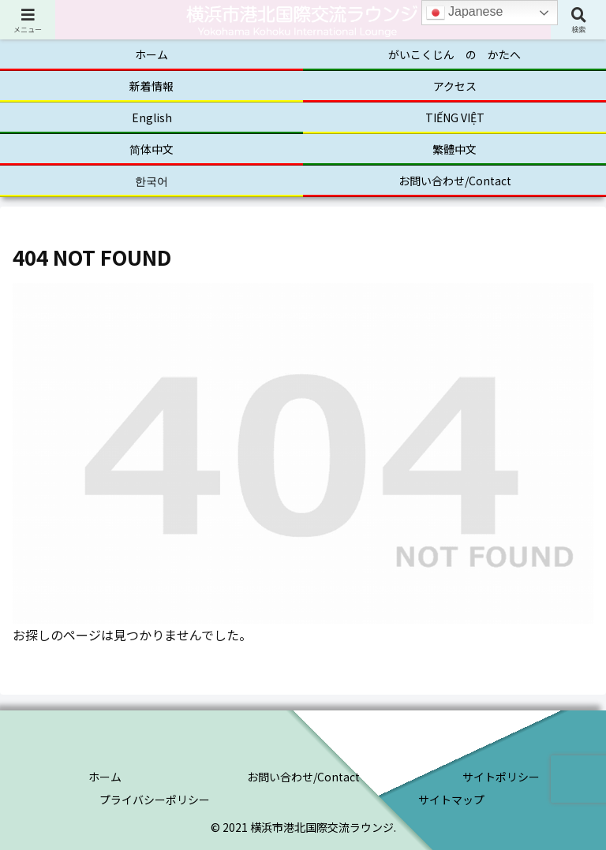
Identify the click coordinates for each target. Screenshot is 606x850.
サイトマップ (451, 799)
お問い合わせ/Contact (303, 777)
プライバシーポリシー (154, 799)
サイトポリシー (501, 777)
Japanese (464, 12)
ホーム (105, 777)
